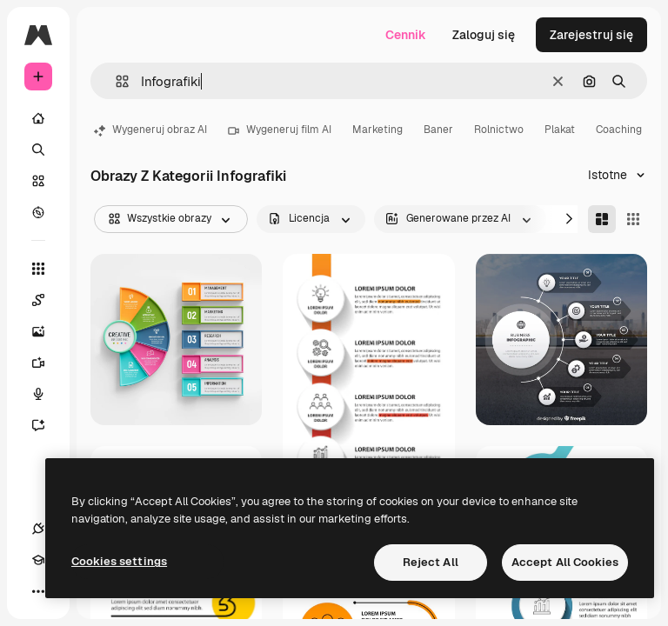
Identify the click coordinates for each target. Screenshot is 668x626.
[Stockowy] (38, 181)
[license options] (311, 219)
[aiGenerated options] (460, 219)
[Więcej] (38, 591)
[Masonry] (602, 219)
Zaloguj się (483, 35)
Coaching (619, 130)
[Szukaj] (38, 149)
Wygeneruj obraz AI (150, 130)
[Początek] (38, 118)
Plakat (559, 130)
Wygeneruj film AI (279, 130)
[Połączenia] (38, 529)
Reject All (430, 562)
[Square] (633, 219)
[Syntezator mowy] (38, 394)
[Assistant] (38, 425)
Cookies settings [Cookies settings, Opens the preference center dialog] (119, 561)
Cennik (405, 35)
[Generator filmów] (38, 362)
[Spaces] (38, 300)
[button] (115, 81)
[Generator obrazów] (38, 331)
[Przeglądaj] (38, 212)
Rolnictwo (499, 130)
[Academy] (38, 560)
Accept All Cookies (564, 562)
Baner (438, 130)
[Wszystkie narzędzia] (38, 269)
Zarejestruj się (591, 35)
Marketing (377, 130)
